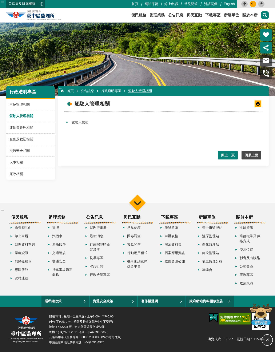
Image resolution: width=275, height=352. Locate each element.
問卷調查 (134, 236)
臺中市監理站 (212, 227)
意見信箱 (134, 227)
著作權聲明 (149, 301)
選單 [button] (137, 202)
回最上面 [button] (251, 155)
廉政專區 (246, 275)
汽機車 (57, 236)
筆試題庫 (171, 227)
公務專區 (246, 266)
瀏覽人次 (214, 339)
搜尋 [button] (265, 15)
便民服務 (138, 15)
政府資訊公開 (175, 261)
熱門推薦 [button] (266, 35)
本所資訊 (246, 227)
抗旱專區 (96, 258)
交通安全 (59, 261)
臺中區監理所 (44, 15)
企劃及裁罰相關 (21, 139)
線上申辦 (21, 236)
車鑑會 (207, 270)
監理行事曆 (98, 227)
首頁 (135, 4)
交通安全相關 (19, 151)
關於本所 (250, 15)
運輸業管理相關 (21, 127)
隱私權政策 (53, 301)
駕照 (55, 227)
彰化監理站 (210, 244)
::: (2, 2)
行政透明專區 (22, 91)
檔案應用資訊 (175, 253)
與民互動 (194, 15)
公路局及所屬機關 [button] (21, 3)
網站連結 (21, 278)
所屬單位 (231, 15)
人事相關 (16, 162)
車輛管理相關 (19, 104)
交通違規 (59, 253)
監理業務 (157, 15)
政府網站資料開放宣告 (206, 301)
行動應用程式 (137, 253)
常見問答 (191, 4)
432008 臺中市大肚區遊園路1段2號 (81, 326)
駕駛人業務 (80, 122)
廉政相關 (16, 174)
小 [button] (244, 4)
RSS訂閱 (96, 266)
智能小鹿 (261, 314)
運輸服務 (59, 244)
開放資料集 (173, 244)
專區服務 (21, 270)
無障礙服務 (23, 261)
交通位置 (246, 249)
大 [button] (261, 4)
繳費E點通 (23, 227)
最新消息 (96, 236)
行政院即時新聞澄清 (100, 247)
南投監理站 (210, 253)
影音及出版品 (250, 258)
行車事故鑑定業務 (62, 272)
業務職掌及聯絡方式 (250, 238)
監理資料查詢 (25, 244)
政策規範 (246, 283)
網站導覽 (151, 4)
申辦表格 (171, 236)
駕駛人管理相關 (21, 116)
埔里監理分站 (212, 261)
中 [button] (253, 4)
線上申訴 (171, 4)
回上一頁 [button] (228, 155)
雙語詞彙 (211, 4)
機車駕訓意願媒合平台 (137, 264)
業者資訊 (21, 253)
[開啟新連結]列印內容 (258, 103)
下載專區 (212, 15)
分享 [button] (266, 48)
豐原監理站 (210, 236)
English (229, 4)
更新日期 (243, 339)
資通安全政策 (103, 301)
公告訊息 (175, 15)
